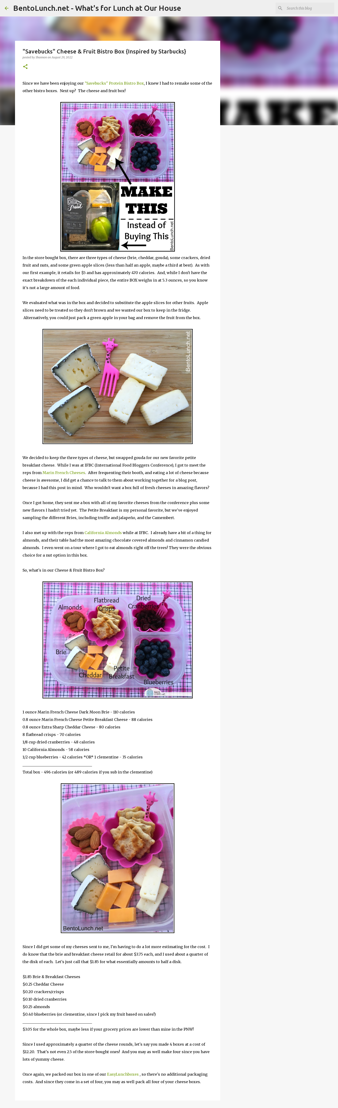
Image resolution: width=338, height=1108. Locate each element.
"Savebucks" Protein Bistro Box (114, 83)
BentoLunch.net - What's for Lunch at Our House (97, 8)
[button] (25, 67)
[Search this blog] (309, 8)
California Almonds (103, 532)
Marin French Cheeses (63, 472)
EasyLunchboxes (123, 1074)
